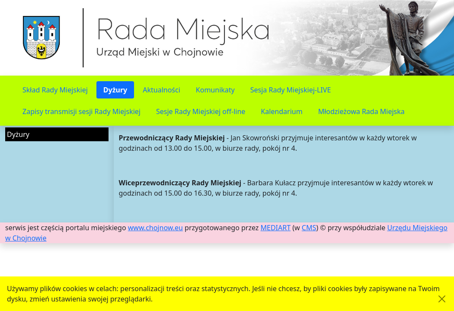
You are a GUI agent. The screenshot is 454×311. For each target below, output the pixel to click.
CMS (309, 227)
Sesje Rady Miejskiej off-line (200, 111)
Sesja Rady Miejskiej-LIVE (290, 90)
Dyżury (115, 90)
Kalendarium (281, 111)
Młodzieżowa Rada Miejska (361, 111)
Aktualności (161, 90)
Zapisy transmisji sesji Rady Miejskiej (81, 111)
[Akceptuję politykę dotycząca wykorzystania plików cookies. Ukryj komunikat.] (442, 299)
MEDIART (276, 227)
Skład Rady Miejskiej (55, 90)
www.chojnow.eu (155, 227)
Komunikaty (215, 90)
